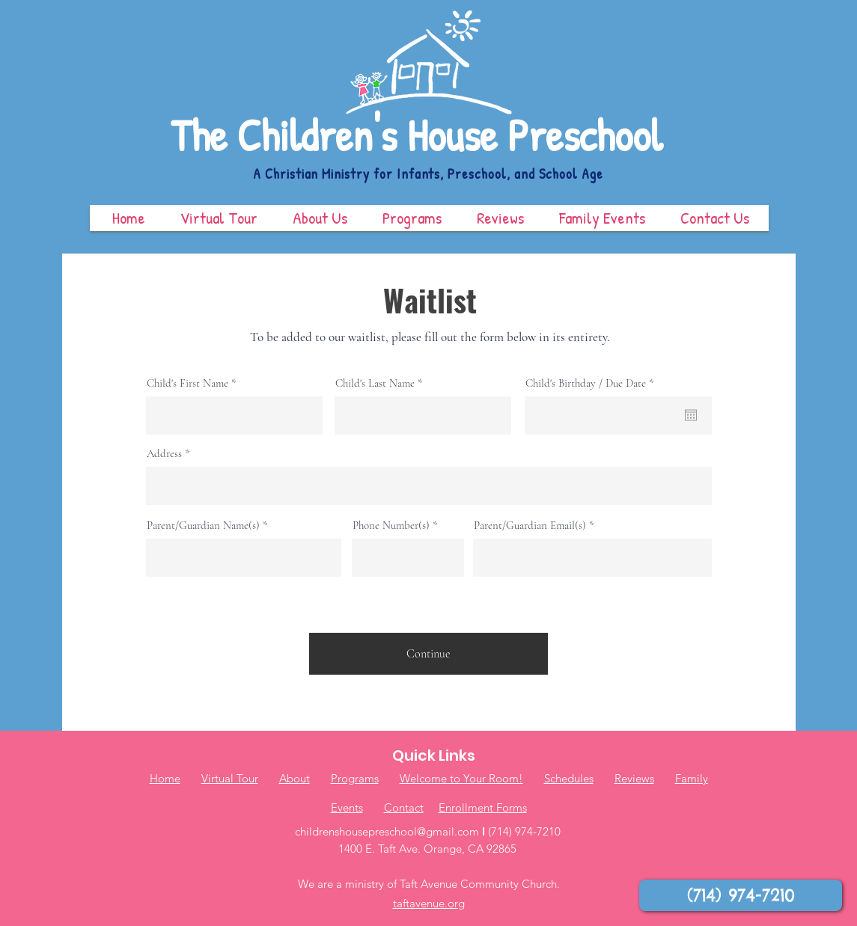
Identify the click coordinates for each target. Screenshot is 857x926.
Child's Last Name (375, 383)
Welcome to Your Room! (461, 778)
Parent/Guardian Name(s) (203, 525)
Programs (355, 778)
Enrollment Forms (483, 807)
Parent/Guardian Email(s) (530, 525)
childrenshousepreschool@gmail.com (387, 831)
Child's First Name (187, 383)
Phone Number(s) (391, 525)
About (294, 778)
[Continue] (428, 654)
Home (165, 778)
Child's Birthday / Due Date (592, 383)
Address (164, 453)
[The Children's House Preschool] (429, 135)
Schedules (569, 778)
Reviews (634, 778)
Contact (404, 807)
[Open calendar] (691, 415)
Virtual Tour (229, 778)
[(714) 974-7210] (740, 895)
